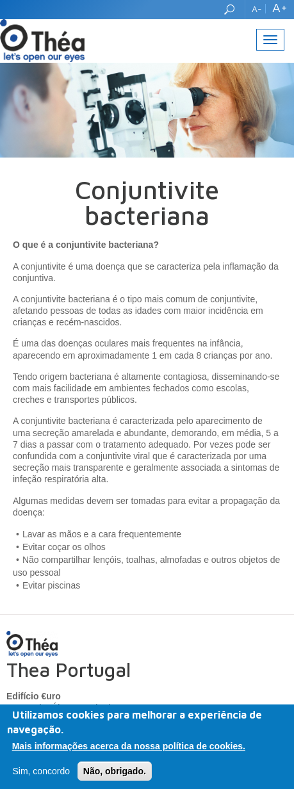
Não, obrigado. (114, 772)
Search (230, 9)
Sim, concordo (40, 772)
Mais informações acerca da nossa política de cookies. (128, 747)
